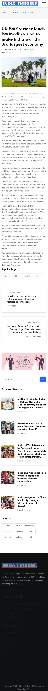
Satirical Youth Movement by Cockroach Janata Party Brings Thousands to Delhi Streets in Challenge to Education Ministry (31, 451)
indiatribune (10, 50)
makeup (19, 537)
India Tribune (26, 688)
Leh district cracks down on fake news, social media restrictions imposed (22, 299)
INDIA (5, 276)
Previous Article (15, 292)
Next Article (34, 323)
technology (29, 526)
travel (18, 526)
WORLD (16, 13)
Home (5, 13)
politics (31, 531)
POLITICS (38, 276)
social (29, 537)
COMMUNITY (26, 276)
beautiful (7, 526)
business (7, 537)
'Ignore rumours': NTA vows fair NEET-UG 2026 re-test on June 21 (31, 427)
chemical (7, 531)
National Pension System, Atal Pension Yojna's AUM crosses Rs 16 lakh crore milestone (24, 329)
